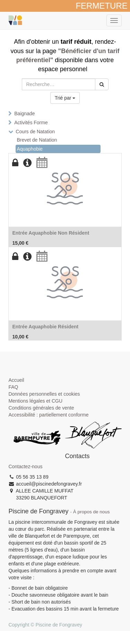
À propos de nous (91, 511)
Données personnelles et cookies (44, 394)
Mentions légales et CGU (35, 401)
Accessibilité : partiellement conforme (48, 415)
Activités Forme (30, 122)
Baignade (24, 113)
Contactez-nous (25, 466)
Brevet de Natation (37, 140)
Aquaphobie (30, 149)
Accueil (16, 380)
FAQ (13, 387)
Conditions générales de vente (41, 408)
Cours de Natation (35, 131)
